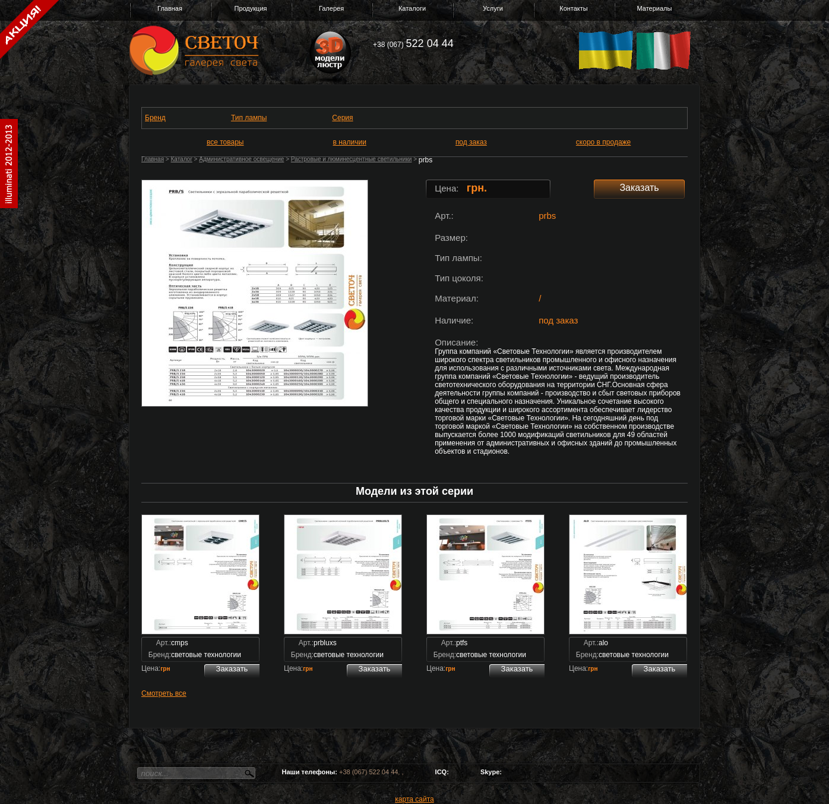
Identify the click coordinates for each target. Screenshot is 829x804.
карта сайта (414, 799)
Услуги (493, 8)
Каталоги (412, 8)
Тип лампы (249, 118)
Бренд (155, 118)
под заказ (471, 142)
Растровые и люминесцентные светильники (351, 159)
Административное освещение (241, 159)
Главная (169, 8)
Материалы (654, 8)
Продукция (250, 8)
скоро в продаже (603, 142)
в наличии (349, 142)
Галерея (331, 8)
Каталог (181, 159)
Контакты (573, 8)
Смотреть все (163, 693)
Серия (342, 118)
